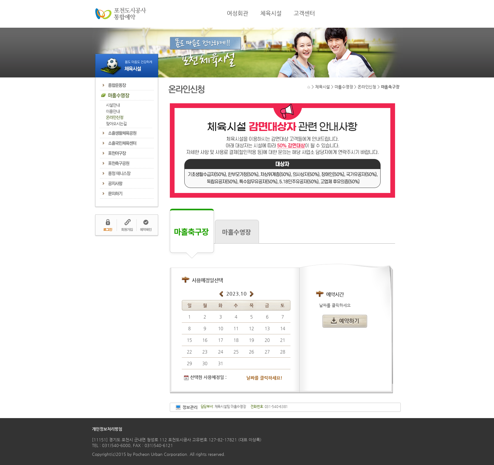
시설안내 (113, 105)
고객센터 (304, 13)
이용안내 (113, 111)
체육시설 (271, 13)
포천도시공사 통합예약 (120, 14)
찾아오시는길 (116, 123)
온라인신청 (114, 117)
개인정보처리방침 (107, 429)
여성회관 (237, 13)
